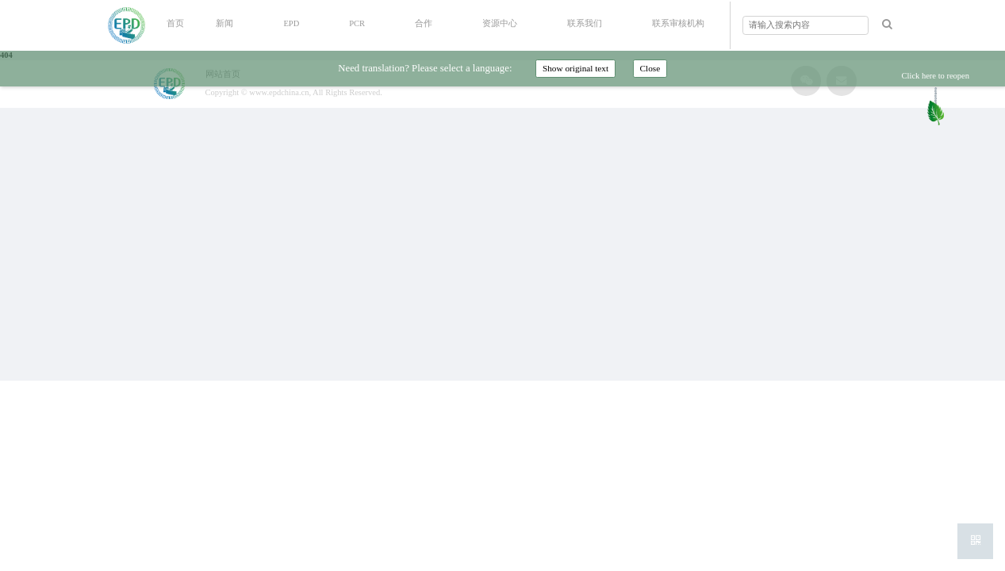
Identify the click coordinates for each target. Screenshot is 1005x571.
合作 (423, 23)
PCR (357, 23)
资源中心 (499, 23)
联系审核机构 (678, 23)
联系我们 (584, 23)
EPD (291, 23)
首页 (175, 23)
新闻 (224, 23)
